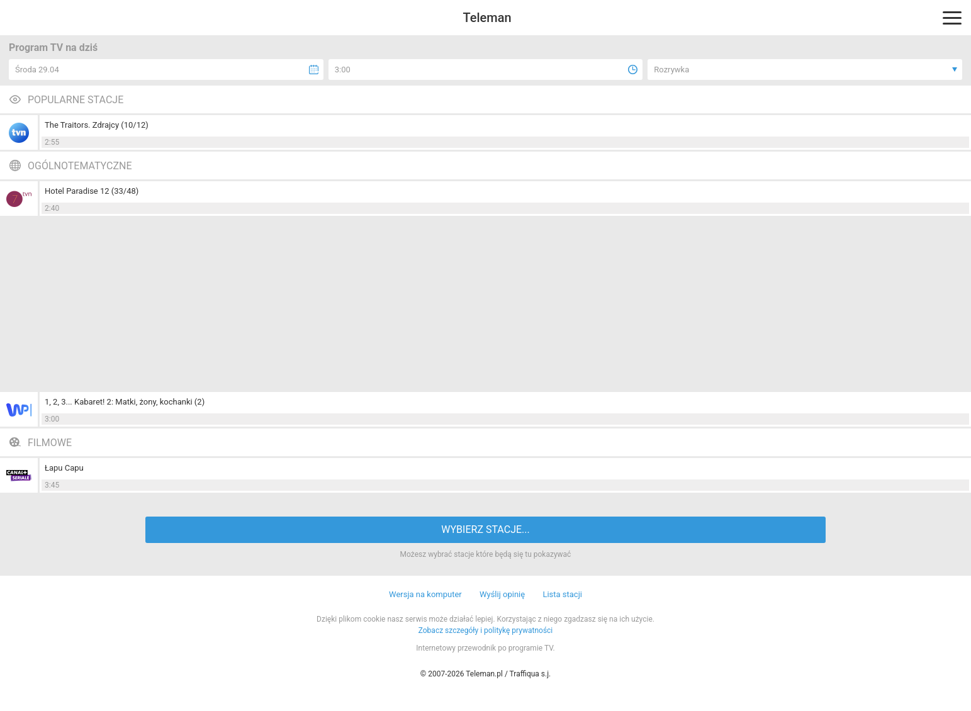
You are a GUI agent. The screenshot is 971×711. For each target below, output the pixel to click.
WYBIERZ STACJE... (485, 529)
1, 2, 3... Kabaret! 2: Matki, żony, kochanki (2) (125, 401)
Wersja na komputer (425, 594)
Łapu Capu (64, 468)
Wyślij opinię (502, 594)
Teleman (487, 17)
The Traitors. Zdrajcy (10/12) (97, 125)
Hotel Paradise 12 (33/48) (91, 191)
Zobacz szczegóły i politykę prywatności (485, 630)
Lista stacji (562, 594)
